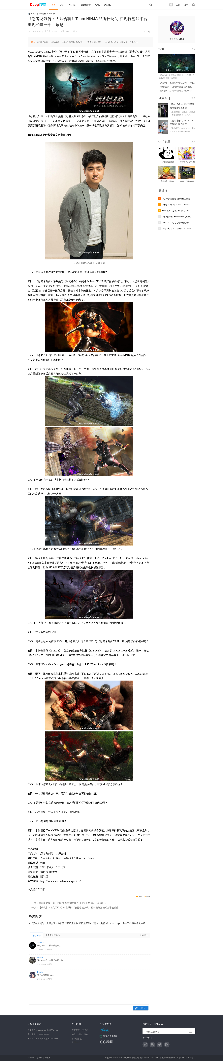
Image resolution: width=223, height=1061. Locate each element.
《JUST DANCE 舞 (187, 162)
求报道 (85, 1030)
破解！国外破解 (187, 181)
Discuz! (156, 1058)
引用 (50, 949)
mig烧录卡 (85, 5)
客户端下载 (77, 1039)
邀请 (140, 897)
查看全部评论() (53, 935)
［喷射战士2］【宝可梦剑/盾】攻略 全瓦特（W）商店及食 (182, 87)
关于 (74, 1034)
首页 (53, 5)
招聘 (80, 1034)
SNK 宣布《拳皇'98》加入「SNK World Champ (177, 211)
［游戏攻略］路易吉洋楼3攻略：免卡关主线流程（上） (181, 91)
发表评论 (144, 935)
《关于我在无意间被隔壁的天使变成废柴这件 (177, 199)
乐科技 (42, 889)
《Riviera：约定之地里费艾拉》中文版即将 (177, 223)
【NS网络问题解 (167, 162)
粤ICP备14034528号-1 (186, 1058)
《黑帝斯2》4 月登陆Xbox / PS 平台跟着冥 (177, 229)
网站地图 (76, 1042)
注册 (178, 5)
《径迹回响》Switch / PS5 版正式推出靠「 (177, 217)
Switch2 (107, 5)
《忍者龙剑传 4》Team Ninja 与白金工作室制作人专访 (118, 923)
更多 (193, 49)
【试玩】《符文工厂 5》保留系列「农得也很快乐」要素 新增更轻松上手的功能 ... (80, 907)
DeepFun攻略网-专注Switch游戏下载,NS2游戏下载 (29, 14)
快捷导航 (193, 5)
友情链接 (76, 1030)
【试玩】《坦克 (167, 181)
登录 (186, 5)
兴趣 (62, 5)
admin (54, 31)
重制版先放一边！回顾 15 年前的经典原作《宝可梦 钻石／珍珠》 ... (73, 903)
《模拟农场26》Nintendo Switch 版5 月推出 (177, 205)
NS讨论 (72, 5)
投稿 (86, 1034)
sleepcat (40, 957)
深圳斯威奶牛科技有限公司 (133, 1058)
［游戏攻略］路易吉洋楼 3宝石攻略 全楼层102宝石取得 (181, 83)
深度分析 (42, 14)
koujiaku (40, 972)
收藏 (148, 897)
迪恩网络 (171, 1058)
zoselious (40, 943)
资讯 (97, 5)
